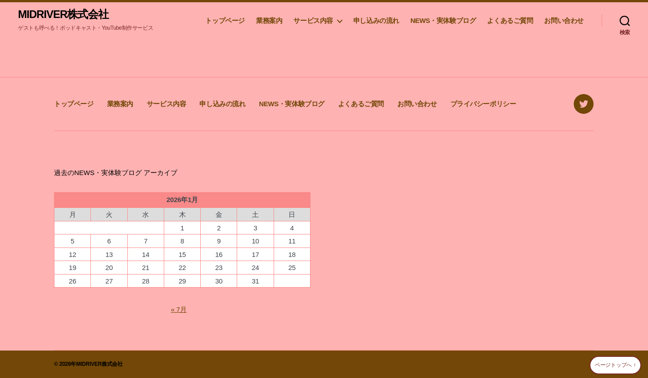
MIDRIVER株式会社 (63, 14)
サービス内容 (313, 20)
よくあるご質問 (510, 20)
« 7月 (179, 309)
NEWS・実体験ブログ (443, 20)
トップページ (225, 20)
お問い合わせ (564, 20)
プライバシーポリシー (483, 104)
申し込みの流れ (376, 20)
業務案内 (269, 20)
